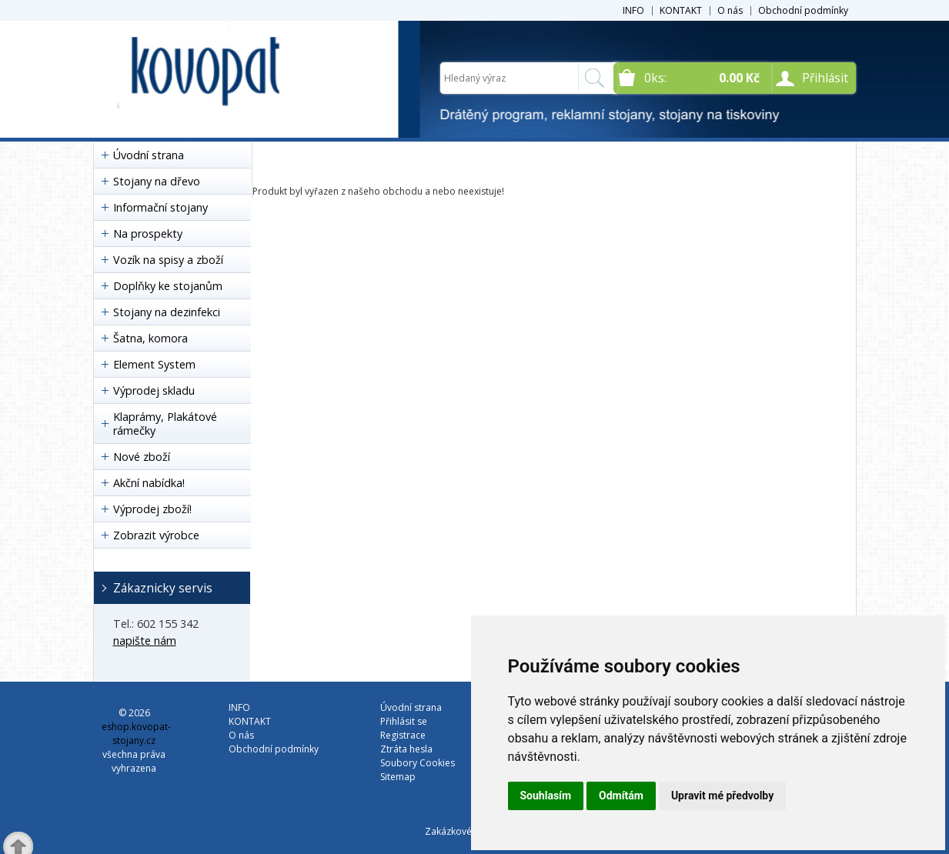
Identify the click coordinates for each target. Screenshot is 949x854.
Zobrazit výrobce (156, 535)
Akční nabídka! (149, 482)
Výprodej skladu (154, 390)
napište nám (144, 640)
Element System (154, 364)
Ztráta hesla (406, 749)
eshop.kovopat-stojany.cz (136, 733)
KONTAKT (681, 10)
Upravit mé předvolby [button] (722, 795)
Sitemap (398, 776)
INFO (633, 10)
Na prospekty (147, 233)
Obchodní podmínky (803, 10)
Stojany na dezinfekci (166, 312)
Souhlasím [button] (546, 795)
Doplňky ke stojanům (167, 286)
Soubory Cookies (417, 762)
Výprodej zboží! (152, 509)
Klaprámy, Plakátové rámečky (165, 423)
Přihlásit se (403, 721)
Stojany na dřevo (156, 181)
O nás (730, 10)
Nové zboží (141, 456)
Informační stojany (160, 207)
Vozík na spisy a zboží (168, 259)
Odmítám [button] (621, 795)
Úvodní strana (148, 155)
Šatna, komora (150, 338)
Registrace (403, 735)
